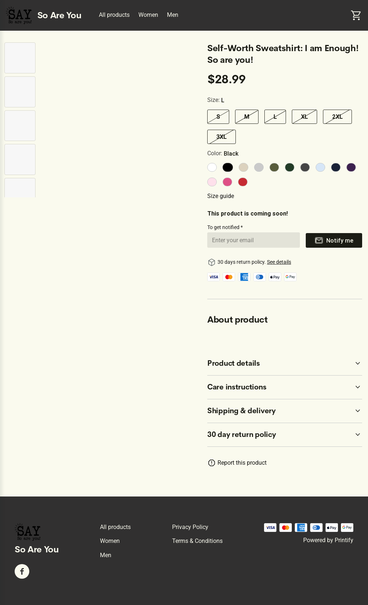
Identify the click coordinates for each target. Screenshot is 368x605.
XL (304, 116)
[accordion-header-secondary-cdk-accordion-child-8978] (284, 363)
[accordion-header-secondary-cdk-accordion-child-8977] (284, 434)
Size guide (220, 196)
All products (114, 14)
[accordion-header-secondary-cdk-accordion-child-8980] (284, 411)
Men (172, 14)
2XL (337, 116)
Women (148, 14)
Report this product (242, 462)
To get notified (224, 227)
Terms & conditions (197, 540)
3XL (221, 136)
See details (279, 262)
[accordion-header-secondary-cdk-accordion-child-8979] (284, 387)
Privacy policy (190, 527)
